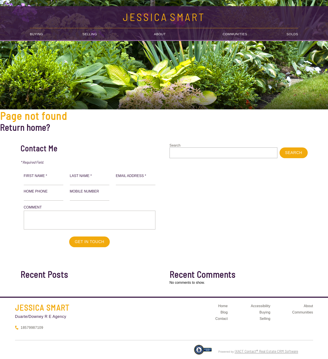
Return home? (25, 127)
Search (175, 145)
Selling (89, 34)
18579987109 (32, 327)
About (160, 34)
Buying (36, 34)
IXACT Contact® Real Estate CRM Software (266, 351)
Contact (221, 318)
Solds (292, 34)
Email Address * (131, 176)
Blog (224, 312)
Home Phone (36, 191)
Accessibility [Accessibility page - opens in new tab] (260, 306)
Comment (33, 207)
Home (223, 306)
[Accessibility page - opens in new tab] (203, 351)
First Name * (35, 176)
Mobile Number (84, 191)
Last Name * (81, 176)
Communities (235, 34)
